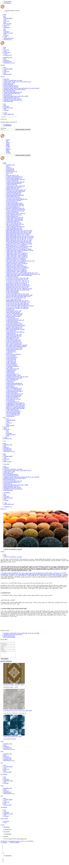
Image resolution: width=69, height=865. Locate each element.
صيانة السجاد (6, 78)
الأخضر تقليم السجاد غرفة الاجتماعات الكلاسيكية (17, 376)
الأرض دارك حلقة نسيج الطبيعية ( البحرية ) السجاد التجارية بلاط (20, 260)
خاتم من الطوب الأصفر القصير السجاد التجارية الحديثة (18, 296)
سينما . (4, 22)
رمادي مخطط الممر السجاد (12, 216)
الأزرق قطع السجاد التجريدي (12, 401)
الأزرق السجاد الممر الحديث (12, 318)
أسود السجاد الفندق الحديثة (12, 276)
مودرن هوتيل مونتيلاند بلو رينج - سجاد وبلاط (16, 297)
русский (8, 146)
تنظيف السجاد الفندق (8, 101)
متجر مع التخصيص (7, 39)
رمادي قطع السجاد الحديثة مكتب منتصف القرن (17, 199)
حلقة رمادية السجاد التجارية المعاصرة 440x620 (16, 345)
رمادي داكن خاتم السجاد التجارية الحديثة (15, 205)
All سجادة (3, 65)
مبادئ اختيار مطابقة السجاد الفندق (11, 97)
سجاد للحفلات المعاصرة (11, 184)
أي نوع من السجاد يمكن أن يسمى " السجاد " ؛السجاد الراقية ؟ (17, 81)
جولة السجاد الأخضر (10, 372)
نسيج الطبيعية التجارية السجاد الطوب (14, 251)
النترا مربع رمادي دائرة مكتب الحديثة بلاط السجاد (17, 287)
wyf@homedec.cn (7, 3)
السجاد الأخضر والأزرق (11, 363)
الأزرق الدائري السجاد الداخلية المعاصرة (15, 320)
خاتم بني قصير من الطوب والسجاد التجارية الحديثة (17, 293)
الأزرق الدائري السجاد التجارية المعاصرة (15, 208)
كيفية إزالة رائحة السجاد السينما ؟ (11, 86)
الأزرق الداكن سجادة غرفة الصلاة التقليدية (15, 404)
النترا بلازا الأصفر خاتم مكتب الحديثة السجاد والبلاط (17, 289)
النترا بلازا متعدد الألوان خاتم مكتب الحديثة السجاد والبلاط (19, 288)
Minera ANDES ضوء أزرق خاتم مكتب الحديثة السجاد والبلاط (20, 235)
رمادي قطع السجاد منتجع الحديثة (13, 341)
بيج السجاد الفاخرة (10, 385)
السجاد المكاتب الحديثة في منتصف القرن (15, 191)
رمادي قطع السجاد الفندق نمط (13, 206)
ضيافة (4, 17)
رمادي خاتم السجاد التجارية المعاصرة (14, 203)
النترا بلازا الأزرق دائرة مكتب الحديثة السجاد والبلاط (17, 284)
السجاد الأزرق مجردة (10, 355)
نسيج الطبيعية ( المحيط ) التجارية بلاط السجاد (16, 268)
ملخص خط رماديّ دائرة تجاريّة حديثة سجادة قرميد (17, 278)
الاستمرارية (5, 35)
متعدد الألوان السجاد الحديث (12, 366)
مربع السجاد (6, 60)
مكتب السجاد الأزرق (10, 317)
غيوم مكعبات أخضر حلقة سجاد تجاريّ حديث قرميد (17, 304)
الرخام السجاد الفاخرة (11, 370)
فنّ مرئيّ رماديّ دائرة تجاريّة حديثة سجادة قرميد (17, 279)
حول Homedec (6, 27)
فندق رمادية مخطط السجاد (12, 338)
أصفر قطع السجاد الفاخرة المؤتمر (13, 183)
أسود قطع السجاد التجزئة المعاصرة (14, 383)
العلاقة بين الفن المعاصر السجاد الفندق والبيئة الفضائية (15, 96)
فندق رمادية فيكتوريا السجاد (12, 188)
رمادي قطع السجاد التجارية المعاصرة (14, 176)
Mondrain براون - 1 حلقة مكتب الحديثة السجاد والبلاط (18, 301)
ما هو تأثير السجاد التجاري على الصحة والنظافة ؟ (14, 89)
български (8, 152)
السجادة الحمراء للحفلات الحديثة (13, 339)
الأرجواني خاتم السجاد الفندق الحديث (14, 391)
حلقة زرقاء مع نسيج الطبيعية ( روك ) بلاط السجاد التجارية (19, 246)
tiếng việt (8, 149)
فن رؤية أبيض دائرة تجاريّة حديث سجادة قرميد (16, 283)
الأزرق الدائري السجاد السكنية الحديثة (14, 384)
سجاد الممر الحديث (10, 400)
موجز (4, 28)
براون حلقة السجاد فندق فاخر (12, 337)
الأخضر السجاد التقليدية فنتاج (12, 368)
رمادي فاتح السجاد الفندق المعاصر (14, 214)
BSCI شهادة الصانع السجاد (9, 90)
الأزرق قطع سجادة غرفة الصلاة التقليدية (15, 403)
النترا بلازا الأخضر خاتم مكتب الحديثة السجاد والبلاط (17, 285)
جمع (7, 174)
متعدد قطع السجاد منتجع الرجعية (13, 193)
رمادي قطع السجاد (10, 309)
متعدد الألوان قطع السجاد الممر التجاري (15, 204)
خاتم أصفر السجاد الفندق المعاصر (13, 192)
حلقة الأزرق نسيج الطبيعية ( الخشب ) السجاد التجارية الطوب (19, 250)
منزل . (4, 162)
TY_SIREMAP (4, 843)
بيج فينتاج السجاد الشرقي (12, 356)
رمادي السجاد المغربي (11, 351)
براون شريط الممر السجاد (12, 201)
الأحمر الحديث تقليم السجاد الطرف (14, 378)
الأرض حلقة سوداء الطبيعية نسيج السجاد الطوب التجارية (18, 242)
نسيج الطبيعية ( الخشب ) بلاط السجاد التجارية (16, 271)
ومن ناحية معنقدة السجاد (9, 62)
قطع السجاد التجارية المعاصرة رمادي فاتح (15, 209)
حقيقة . (5, 30)
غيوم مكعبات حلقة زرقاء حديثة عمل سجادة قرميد (17, 303)
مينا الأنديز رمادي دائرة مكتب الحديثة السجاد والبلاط (17, 234)
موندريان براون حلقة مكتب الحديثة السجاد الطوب (17, 300)
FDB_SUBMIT (4, 660)
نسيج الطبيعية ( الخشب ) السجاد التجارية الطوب (17, 255)
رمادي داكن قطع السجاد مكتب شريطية (15, 224)
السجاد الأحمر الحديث (11, 359)
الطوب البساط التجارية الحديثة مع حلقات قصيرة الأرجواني (19, 295)
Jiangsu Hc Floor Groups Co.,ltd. (15, 842)
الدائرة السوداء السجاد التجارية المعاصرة (15, 181)
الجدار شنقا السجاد (7, 57)
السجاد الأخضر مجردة (11, 330)
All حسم (3, 76)
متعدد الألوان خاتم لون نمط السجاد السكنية (15, 213)
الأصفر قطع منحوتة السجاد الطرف (14, 334)
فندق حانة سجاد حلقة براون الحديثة (14, 342)
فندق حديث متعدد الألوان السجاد (13, 399)
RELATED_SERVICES (6, 662)
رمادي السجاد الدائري (11, 333)
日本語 (7, 142)
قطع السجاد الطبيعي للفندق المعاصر (14, 218)
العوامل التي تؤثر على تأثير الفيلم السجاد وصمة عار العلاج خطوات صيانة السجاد (21, 88)
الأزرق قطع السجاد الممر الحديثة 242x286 (15, 325)
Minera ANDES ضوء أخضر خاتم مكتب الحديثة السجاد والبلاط (20, 237)
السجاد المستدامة (7, 61)
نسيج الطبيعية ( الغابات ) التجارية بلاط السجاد (16, 266)
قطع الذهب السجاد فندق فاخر (13, 412)
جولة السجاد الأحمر (10, 371)
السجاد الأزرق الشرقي (11, 358)
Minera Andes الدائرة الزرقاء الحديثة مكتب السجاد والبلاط (19, 230)
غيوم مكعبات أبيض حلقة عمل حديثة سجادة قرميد (17, 308)
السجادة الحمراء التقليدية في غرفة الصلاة (15, 406)
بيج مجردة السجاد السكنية (12, 387)
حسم (4, 15)
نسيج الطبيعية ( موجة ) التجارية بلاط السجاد (16, 262)
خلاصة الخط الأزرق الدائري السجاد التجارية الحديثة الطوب (19, 275)
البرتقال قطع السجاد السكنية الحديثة (14, 349)
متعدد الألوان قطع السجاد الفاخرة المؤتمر (15, 226)
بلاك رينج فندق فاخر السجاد (12, 175)
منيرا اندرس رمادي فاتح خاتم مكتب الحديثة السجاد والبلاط (19, 238)
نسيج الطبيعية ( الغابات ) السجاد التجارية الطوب (17, 256)
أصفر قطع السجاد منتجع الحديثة (13, 396)
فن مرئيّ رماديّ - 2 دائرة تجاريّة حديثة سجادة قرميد (17, 281)
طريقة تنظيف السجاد (8, 84)
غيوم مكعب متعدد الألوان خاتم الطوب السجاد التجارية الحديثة (20, 305)
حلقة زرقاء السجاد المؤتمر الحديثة (13, 310)
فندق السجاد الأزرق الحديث (12, 180)
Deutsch (8, 144)
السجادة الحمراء (9, 381)
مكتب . (5, 19)
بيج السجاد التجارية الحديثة (12, 392)
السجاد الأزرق (9, 353)
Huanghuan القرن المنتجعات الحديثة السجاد (16, 189)
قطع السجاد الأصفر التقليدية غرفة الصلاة (15, 408)
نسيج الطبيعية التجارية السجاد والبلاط (14, 264)
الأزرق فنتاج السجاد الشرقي (12, 374)
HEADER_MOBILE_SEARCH (23, 129)
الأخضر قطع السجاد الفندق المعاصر (14, 229)
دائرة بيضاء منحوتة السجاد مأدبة (13, 225)
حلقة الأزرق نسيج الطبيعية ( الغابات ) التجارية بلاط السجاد (19, 243)
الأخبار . (5, 34)
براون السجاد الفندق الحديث (12, 321)
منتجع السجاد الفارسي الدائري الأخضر (14, 220)
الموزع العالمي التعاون (8, 38)
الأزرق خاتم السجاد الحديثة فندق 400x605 (15, 329)
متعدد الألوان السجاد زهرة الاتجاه (13, 354)
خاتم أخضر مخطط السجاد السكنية (14, 228)
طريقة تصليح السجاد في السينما (10, 85)
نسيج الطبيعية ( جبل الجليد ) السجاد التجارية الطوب (17, 267)
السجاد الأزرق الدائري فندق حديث (13, 200)
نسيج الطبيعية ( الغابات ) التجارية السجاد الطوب (17, 253)
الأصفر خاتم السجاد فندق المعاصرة (14, 324)
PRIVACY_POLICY (14, 843)
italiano (7, 145)
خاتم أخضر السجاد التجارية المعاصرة (14, 326)
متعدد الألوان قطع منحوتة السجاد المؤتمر (15, 331)
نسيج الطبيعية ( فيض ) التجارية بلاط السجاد (16, 258)
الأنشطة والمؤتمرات (7, 18)
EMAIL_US (3, 508)
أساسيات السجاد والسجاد (9, 82)
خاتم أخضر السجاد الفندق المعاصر (13, 187)
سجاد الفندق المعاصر (11, 350)
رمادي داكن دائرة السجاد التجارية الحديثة (15, 210)
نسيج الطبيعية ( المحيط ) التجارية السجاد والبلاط (17, 247)
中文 (7, 141)
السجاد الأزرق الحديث (11, 362)
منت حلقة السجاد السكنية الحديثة (13, 178)
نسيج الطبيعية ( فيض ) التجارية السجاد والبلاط (16, 245)
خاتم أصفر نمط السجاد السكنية (13, 312)
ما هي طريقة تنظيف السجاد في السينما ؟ (12, 92)
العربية (7, 147)
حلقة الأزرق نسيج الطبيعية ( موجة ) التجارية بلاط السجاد (18, 249)
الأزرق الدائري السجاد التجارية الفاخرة (14, 217)
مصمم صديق (6, 24)
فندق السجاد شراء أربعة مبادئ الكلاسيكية (12, 100)
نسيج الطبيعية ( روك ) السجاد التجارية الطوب (16, 259)
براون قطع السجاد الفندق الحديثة (13, 322)
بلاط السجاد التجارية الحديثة (12, 291)
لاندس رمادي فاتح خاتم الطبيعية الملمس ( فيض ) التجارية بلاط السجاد (22, 272)
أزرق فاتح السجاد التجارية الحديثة (13, 410)
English (7, 139)
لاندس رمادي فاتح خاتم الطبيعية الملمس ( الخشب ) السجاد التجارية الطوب (23, 274)
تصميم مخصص (9, 172)
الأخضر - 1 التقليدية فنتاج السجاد (13, 375)
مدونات (5, 26)
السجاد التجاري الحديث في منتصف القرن (15, 185)
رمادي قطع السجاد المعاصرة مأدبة (14, 343)
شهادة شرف (6, 31)
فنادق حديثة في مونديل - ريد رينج (13, 299)
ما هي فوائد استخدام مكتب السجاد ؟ (11, 93)
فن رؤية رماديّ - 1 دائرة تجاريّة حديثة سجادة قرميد (17, 280)
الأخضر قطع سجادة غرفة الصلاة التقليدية (15, 405)
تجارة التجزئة (6, 21)
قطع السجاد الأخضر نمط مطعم (13, 316)
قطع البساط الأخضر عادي (12, 379)
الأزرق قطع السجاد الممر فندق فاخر (14, 313)
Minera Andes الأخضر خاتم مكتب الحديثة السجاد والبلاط (18, 231)
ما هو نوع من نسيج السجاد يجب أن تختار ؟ (12, 80)
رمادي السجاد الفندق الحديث (12, 409)
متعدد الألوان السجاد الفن (11, 364)
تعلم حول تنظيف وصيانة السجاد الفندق (12, 98)
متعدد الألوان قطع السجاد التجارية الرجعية (15, 179)
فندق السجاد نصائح (7, 94)
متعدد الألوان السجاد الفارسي (12, 221)
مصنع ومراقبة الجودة (8, 32)
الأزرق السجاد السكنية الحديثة (12, 196)
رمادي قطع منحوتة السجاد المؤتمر (14, 335)
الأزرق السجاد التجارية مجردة (12, 414)
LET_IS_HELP (4, 639)
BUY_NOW (21, 686)
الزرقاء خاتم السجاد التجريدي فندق (14, 388)
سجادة (4, 14)
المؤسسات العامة (7, 23)
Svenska (8, 151)
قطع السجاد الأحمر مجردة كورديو (13, 389)
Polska (7, 150)
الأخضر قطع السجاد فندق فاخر (13, 413)
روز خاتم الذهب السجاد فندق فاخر (14, 197)
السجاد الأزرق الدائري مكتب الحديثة (14, 314)
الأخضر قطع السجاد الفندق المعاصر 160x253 (16, 346)
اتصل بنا (5, 36)
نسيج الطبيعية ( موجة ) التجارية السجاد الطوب (16, 254)
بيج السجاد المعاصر (10, 416)
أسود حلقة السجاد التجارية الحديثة (13, 395)
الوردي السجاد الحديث (11, 360)
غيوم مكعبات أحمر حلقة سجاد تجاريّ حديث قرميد (17, 306)
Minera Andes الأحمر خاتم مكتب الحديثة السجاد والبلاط (18, 233)
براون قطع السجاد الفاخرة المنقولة (14, 328)
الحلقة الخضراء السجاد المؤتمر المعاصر (15, 195)
